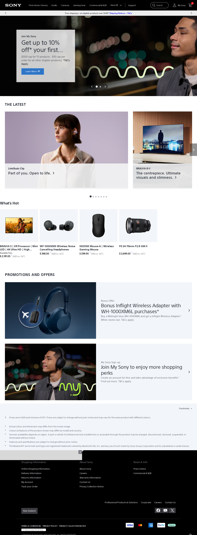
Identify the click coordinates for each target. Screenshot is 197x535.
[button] (91, 87)
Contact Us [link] (85, 482)
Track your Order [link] (29, 486)
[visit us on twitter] (172, 510)
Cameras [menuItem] (65, 5)
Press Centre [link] (139, 468)
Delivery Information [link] (31, 473)
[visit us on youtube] (165, 510)
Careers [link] (83, 473)
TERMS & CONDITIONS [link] (31, 526)
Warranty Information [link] (90, 477)
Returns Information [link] (31, 477)
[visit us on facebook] (158, 510)
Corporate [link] (146, 502)
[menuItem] (132, 5)
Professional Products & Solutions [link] (121, 502)
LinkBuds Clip (16, 168)
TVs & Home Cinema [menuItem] (38, 5)
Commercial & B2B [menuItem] (97, 5)
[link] (32, 71)
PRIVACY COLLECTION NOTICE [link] (72, 526)
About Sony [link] (85, 468)
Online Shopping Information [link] (35, 468)
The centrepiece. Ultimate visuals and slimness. (158, 175)
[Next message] (191, 13)
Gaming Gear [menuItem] (79, 5)
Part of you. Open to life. (29, 173)
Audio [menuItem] (54, 5)
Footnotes (184, 408)
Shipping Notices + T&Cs (120, 13)
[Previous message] (5, 13)
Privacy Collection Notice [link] (92, 486)
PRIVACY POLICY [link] (50, 526)
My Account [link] (27, 482)
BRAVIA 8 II (143, 168)
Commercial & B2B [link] (142, 473)
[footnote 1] (12, 255)
